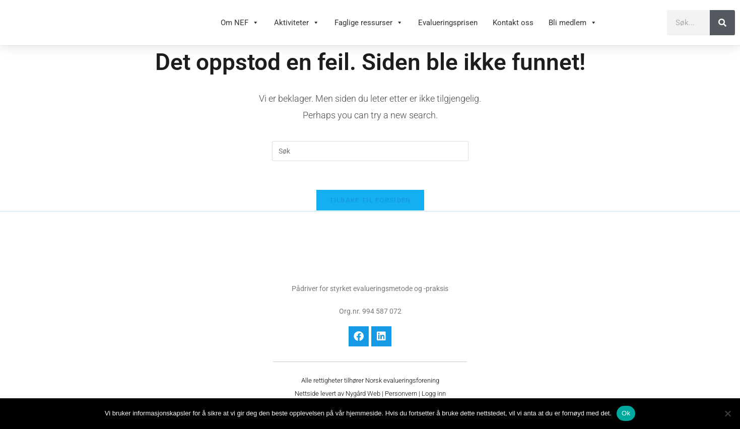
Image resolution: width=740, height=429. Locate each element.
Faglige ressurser (368, 27)
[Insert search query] (370, 161)
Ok (626, 413)
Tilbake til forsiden (370, 212)
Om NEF (240, 27)
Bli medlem (573, 27)
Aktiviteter (296, 27)
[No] (727, 413)
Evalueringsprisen (448, 27)
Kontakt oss (513, 27)
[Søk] (722, 27)
